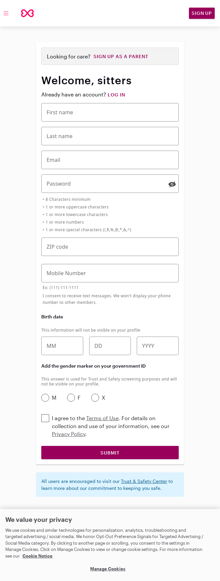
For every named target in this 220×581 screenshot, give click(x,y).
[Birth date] (110, 346)
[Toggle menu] (6, 13)
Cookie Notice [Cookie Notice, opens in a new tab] (37, 556)
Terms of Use (102, 418)
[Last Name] (110, 136)
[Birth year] (158, 346)
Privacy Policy (68, 434)
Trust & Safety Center (144, 481)
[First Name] (110, 112)
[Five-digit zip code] (110, 246)
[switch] (172, 184)
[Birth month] (62, 346)
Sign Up (202, 13)
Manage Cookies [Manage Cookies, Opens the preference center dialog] (108, 568)
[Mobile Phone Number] (110, 273)
